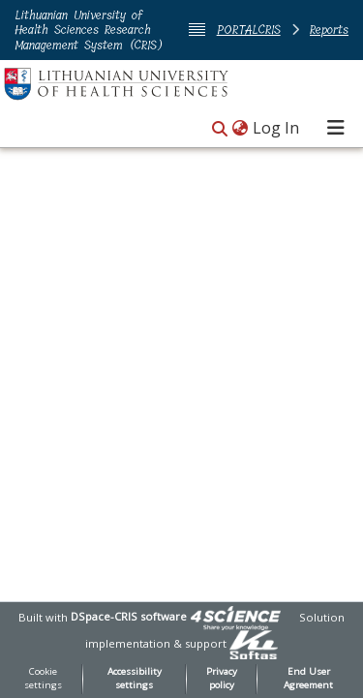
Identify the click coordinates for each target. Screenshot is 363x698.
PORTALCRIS (249, 29)
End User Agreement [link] (308, 678)
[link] (235, 616)
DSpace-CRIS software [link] (129, 616)
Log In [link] (277, 127)
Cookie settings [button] (43, 678)
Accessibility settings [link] (134, 678)
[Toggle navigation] (336, 127)
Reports (329, 29)
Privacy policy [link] (221, 678)
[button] (219, 129)
